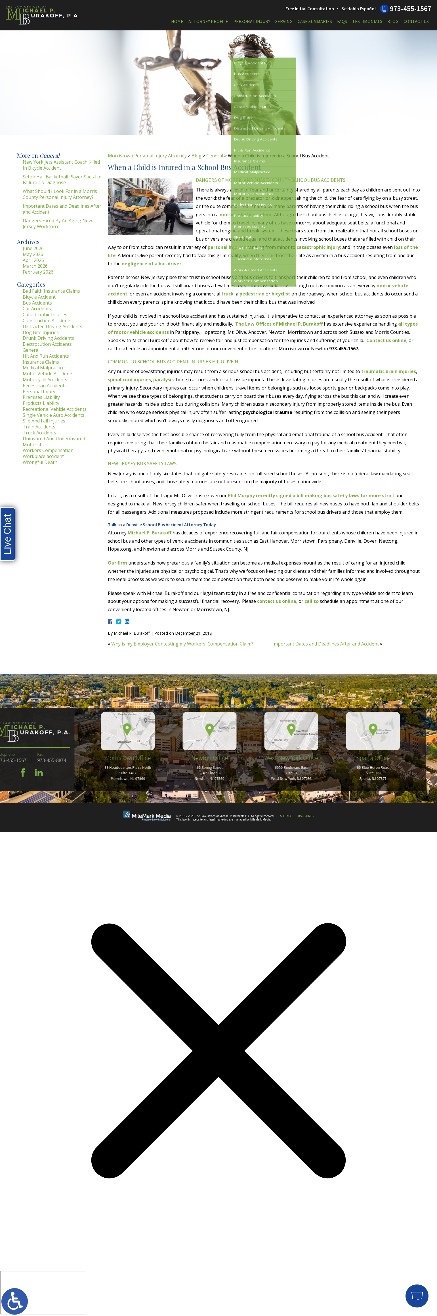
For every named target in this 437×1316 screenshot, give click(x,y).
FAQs (342, 21)
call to (311, 601)
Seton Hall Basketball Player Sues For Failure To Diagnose (62, 180)
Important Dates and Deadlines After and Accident (325, 644)
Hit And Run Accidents (46, 356)
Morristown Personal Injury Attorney (147, 156)
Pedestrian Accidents (45, 385)
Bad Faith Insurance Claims (51, 291)
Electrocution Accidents (47, 344)
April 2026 (33, 260)
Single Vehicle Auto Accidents (53, 415)
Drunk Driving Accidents (48, 338)
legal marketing (218, 819)
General (214, 156)
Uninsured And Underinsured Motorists (54, 442)
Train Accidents (39, 427)
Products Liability (41, 403)
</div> (43, 1293)
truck (227, 294)
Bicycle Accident (39, 297)
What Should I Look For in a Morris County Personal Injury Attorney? (60, 194)
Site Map (286, 816)
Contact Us (416, 21)
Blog (392, 21)
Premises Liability (41, 397)
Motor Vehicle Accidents (48, 373)
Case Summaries (315, 21)
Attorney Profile (208, 21)
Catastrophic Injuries (45, 314)
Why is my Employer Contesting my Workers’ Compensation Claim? (182, 644)
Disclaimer (305, 816)
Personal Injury (251, 21)
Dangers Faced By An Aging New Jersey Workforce (57, 223)
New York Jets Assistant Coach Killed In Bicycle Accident (61, 165)
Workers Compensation (48, 450)
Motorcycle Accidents (45, 379)
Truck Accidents (39, 433)
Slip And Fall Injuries (44, 421)
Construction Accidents (47, 320)
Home (177, 21)
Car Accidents (37, 308)
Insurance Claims (41, 362)
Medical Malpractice (44, 368)
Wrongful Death (40, 462)
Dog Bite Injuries (41, 332)
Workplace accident (43, 456)
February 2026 (38, 272)
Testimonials (367, 21)
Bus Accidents (37, 303)
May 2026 (33, 254)
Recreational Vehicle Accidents (55, 409)
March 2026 (35, 266)
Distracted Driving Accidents (52, 326)
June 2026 (33, 248)
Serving (284, 21)
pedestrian (251, 294)
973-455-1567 (410, 8)
